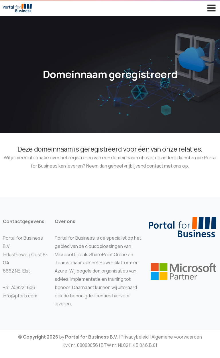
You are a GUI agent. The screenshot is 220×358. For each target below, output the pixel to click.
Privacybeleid (135, 339)
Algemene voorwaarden (177, 339)
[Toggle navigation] (211, 8)
